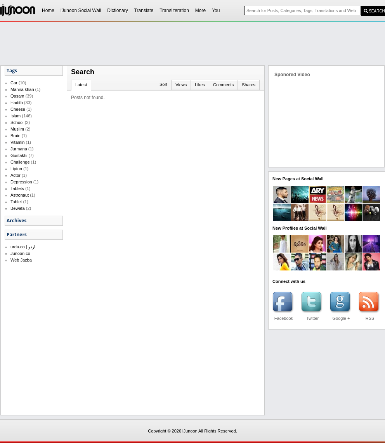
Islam (15, 115)
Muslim (17, 129)
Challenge (20, 162)
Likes (200, 84)
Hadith (16, 102)
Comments (223, 84)
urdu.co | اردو (22, 246)
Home (48, 10)
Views (181, 84)
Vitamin (17, 142)
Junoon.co (20, 253)
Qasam (17, 96)
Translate (144, 10)
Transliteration (174, 10)
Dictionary (117, 10)
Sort (163, 84)
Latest (81, 84)
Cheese (17, 109)
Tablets (17, 188)
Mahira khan (22, 89)
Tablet (16, 201)
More (200, 10)
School (17, 122)
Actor (15, 175)
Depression (21, 182)
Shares (248, 84)
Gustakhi (18, 155)
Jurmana (18, 149)
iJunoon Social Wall (81, 10)
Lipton (16, 168)
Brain (15, 135)
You (216, 10)
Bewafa (17, 208)
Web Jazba (21, 260)
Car (13, 82)
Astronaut (19, 195)
